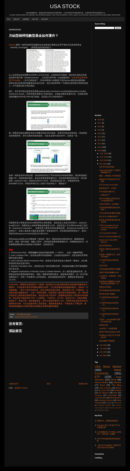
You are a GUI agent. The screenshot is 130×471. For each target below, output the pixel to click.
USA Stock (65, 6)
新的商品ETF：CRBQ (107, 188)
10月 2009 (104, 160)
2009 (100, 150)
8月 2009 (103, 345)
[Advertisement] (49, 24)
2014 (100, 133)
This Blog (116, 385)
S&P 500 (35, 19)
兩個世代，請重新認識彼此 (107, 421)
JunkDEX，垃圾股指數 (108, 328)
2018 (100, 120)
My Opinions (104, 393)
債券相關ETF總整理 (107, 341)
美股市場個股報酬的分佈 (109, 272)
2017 (100, 123)
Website (117, 382)
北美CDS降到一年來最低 (109, 204)
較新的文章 (13, 384)
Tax (103, 408)
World (113, 380)
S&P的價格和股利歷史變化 (109, 290)
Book (115, 393)
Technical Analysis (104, 405)
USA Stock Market (108, 366)
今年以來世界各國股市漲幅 (109, 213)
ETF (97, 376)
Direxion (12, 45)
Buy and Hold (104, 390)
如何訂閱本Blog (105, 246)
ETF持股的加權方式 (107, 192)
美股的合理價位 (105, 287)
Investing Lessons (105, 400)
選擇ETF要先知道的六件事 (109, 332)
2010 (100, 147)
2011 (100, 144)
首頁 (8, 19)
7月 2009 (103, 349)
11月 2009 (104, 157)
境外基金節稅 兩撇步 (107, 294)
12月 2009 (104, 153)
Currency (98, 395)
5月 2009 (103, 355)
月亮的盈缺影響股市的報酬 (109, 269)
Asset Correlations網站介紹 (110, 236)
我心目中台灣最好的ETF (108, 216)
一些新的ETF (104, 195)
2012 (100, 140)
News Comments (32, 317)
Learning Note (20, 317)
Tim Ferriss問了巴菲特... (108, 233)
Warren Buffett (101, 382)
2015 (100, 130)
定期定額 (26, 19)
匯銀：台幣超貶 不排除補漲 (110, 176)
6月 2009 (103, 352)
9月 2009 (103, 164)
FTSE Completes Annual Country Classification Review (108, 227)
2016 (100, 126)
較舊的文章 (83, 384)
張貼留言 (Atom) (21, 388)
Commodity (112, 395)
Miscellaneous (115, 398)
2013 (100, 137)
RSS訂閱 (44, 19)
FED (98, 410)
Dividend (117, 390)
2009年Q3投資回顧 (106, 167)
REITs (104, 410)
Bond (102, 385)
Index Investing (105, 388)
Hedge (108, 403)
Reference (117, 403)
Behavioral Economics (114, 408)
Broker (118, 388)
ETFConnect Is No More (108, 185)
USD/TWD (103, 266)
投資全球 (16, 19)
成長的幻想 (103, 325)
